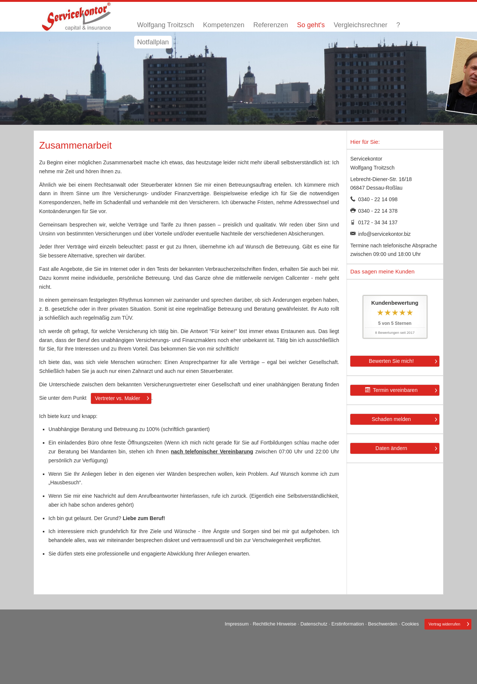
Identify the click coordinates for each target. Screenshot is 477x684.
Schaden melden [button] (391, 419)
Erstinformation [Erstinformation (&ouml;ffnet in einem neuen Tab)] (347, 624)
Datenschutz (313, 624)
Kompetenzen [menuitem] (223, 25)
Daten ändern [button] (391, 448)
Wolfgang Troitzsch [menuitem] (165, 25)
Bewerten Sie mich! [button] (391, 361)
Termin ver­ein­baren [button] (391, 390)
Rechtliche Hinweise (274, 624)
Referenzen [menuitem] (270, 25)
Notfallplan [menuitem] (153, 42)
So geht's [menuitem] (311, 25)
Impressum (237, 624)
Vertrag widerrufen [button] (444, 624)
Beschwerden (383, 624)
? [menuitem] (398, 25)
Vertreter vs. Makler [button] (117, 398)
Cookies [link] (410, 624)
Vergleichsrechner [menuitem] (360, 25)
